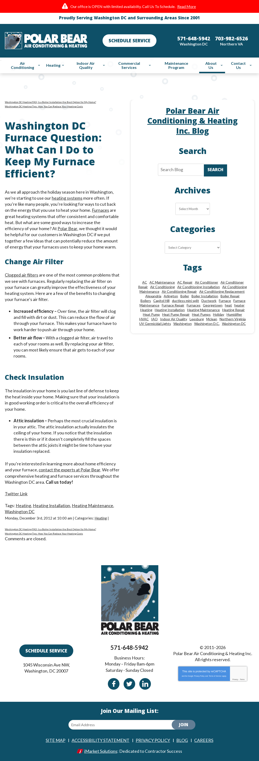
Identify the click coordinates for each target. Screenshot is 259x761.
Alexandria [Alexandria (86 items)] (153, 296)
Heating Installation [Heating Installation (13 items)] (170, 310)
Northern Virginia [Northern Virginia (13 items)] (233, 319)
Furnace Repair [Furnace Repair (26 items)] (173, 305)
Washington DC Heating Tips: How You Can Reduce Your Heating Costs (44, 106)
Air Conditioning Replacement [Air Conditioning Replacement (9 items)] (222, 291)
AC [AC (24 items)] (144, 282)
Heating (23, 505)
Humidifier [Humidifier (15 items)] (234, 314)
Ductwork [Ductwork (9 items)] (208, 301)
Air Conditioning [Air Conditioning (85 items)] (162, 287)
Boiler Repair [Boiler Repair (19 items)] (230, 296)
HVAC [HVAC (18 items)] (144, 319)
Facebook (113, 683)
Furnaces (101, 210)
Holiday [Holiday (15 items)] (218, 314)
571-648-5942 (129, 647)
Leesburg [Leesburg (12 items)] (197, 319)
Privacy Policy (199, 676)
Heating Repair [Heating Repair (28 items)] (233, 310)
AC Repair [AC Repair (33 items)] (184, 282)
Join (183, 725)
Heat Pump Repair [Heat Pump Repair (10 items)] (176, 314)
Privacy (235, 679)
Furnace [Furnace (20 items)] (225, 301)
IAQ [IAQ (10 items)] (154, 319)
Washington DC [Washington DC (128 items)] (234, 324)
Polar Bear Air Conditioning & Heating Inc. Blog (192, 122)
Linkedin (145, 683)
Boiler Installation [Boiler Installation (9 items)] (205, 296)
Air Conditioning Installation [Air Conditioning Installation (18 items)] (198, 287)
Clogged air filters (21, 275)
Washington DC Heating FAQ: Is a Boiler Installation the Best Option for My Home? (50, 102)
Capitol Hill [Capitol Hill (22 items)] (161, 301)
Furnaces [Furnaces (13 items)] (193, 305)
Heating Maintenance (93, 505)
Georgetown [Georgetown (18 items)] (212, 305)
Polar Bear (67, 228)
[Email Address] (124, 724)
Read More (186, 6)
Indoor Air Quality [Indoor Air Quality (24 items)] (173, 319)
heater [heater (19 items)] (239, 305)
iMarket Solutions (100, 750)
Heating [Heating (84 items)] (146, 310)
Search (215, 170)
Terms (242, 679)
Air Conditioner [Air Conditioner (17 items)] (206, 282)
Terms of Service (215, 676)
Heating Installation (51, 505)
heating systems (67, 198)
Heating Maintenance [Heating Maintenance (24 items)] (203, 310)
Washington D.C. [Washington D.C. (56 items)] (207, 324)
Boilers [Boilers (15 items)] (146, 301)
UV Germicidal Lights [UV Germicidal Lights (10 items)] (155, 324)
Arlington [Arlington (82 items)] (171, 296)
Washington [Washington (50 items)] (182, 324)
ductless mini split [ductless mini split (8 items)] (185, 301)
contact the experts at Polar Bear (70, 469)
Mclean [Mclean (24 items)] (211, 319)
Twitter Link (16, 493)
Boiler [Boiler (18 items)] (184, 296)
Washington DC (20, 511)
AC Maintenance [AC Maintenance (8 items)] (162, 282)
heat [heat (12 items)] (228, 305)
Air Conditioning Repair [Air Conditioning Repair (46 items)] (179, 291)
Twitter (129, 683)
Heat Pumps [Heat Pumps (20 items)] (201, 314)
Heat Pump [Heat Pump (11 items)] (151, 314)
